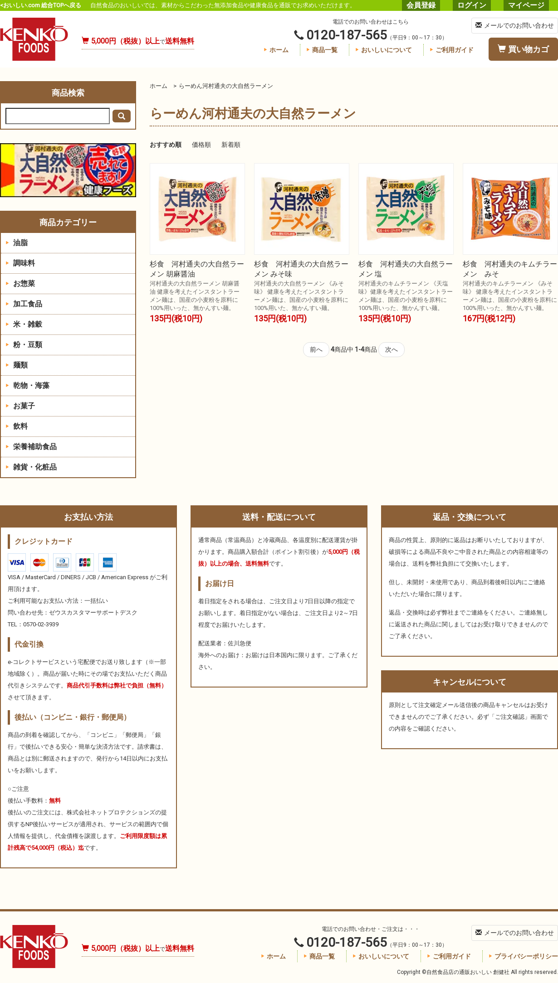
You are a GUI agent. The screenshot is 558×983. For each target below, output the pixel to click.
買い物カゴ (523, 49)
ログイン (471, 5)
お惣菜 (20, 283)
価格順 (201, 144)
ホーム (276, 49)
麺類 (16, 365)
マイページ (526, 5)
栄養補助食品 (31, 446)
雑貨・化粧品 (31, 467)
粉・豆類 (23, 344)
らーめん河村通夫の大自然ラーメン (226, 85)
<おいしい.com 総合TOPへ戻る (40, 5)
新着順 (230, 144)
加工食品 (23, 304)
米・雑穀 (23, 324)
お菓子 (20, 406)
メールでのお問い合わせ (514, 25)
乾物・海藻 (27, 385)
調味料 (20, 263)
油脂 (16, 242)
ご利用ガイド (452, 49)
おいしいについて (383, 49)
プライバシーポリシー (523, 956)
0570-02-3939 (41, 624)
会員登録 (421, 5)
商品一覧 (322, 49)
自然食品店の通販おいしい (34, 39)
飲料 (16, 426)
